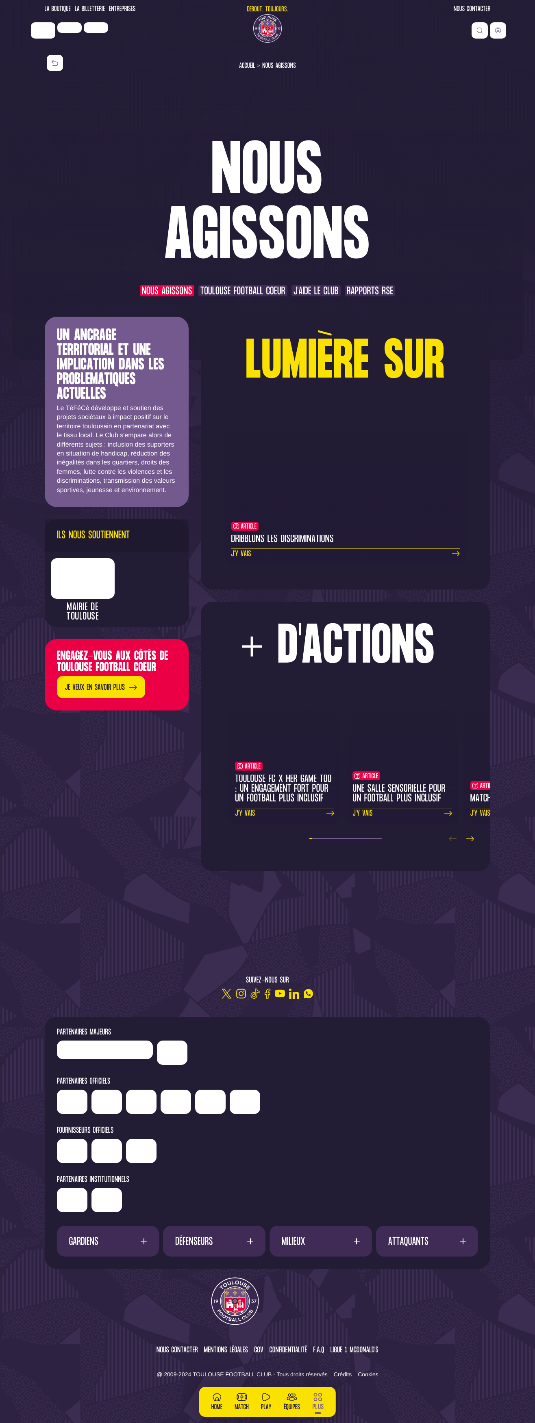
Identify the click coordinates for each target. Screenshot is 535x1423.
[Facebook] (267, 994)
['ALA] (402, 1102)
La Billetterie (90, 9)
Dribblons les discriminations (282, 539)
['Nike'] (59, 40)
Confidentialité (288, 1350)
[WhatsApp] (308, 994)
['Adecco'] (367, 1102)
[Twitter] (227, 994)
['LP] (85, 37)
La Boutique (58, 9)
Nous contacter (472, 9)
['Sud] (333, 1102)
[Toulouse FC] (267, 38)
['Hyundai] (180, 1099)
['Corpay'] (202, 1151)
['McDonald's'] (167, 1151)
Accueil (247, 66)
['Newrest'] (112, 37)
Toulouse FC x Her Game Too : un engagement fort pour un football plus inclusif (283, 789)
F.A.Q (318, 1350)
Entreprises (122, 9)
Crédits (343, 1374)
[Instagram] (241, 994)
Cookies (368, 1374)
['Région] (103, 1197)
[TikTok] (255, 994)
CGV (258, 1350)
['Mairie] (169, 1200)
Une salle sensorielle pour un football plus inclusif (398, 794)
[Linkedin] (294, 994)
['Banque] (103, 1148)
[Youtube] (280, 994)
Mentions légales (226, 1350)
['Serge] (272, 1099)
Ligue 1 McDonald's (354, 1350)
